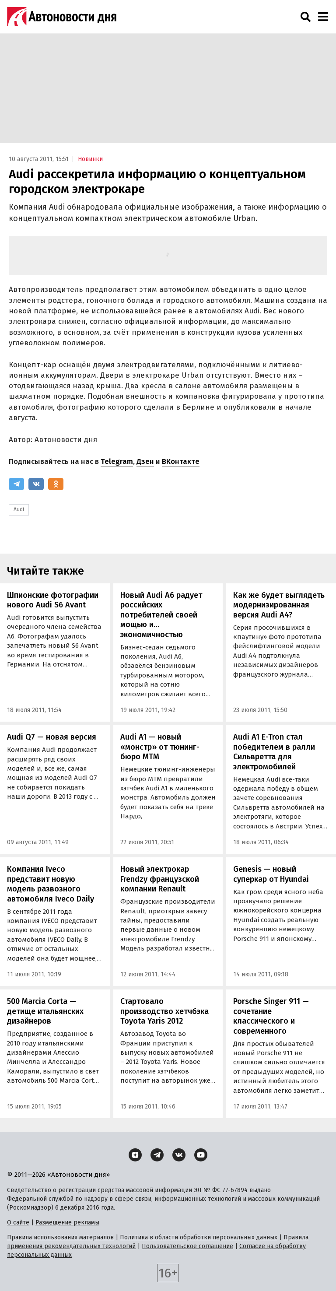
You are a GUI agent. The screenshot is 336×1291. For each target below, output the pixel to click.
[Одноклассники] (55, 484)
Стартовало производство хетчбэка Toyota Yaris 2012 (164, 1011)
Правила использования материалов (60, 1237)
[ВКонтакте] (36, 484)
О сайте (18, 1222)
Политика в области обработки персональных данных (198, 1237)
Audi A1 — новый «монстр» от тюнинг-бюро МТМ (160, 746)
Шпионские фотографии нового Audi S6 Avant (52, 600)
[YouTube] (200, 1154)
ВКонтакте (181, 461)
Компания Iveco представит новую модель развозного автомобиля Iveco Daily (50, 884)
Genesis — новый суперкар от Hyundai (271, 874)
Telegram (117, 461)
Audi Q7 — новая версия (51, 737)
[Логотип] (61, 16)
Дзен (145, 461)
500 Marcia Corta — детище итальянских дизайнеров (45, 1011)
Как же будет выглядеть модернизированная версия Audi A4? (279, 605)
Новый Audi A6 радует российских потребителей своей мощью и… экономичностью (161, 614)
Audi (19, 509)
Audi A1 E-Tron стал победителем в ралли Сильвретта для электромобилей (274, 752)
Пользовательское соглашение (187, 1246)
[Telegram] (16, 484)
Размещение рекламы (67, 1222)
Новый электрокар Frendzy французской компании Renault (159, 879)
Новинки (90, 159)
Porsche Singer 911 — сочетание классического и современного (271, 1016)
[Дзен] (135, 1154)
